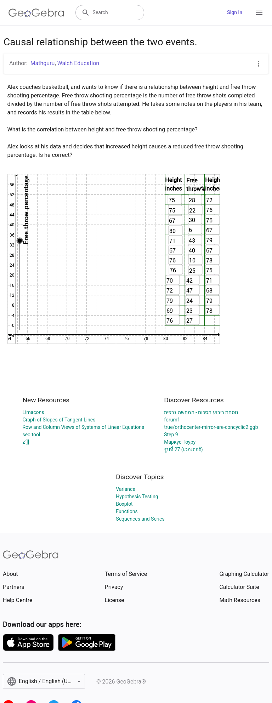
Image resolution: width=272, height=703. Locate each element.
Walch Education (78, 63)
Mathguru (42, 63)
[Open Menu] (259, 12)
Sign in (234, 12)
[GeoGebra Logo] (36, 12)
